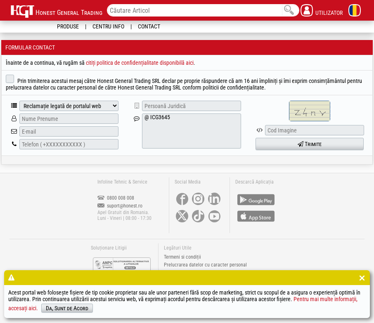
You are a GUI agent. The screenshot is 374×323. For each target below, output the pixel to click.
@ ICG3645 (191, 131)
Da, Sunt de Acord (67, 308)
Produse (68, 26)
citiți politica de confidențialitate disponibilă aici (140, 62)
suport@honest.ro (119, 206)
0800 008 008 (115, 198)
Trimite (310, 144)
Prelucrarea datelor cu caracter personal (205, 265)
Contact (149, 26)
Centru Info (108, 26)
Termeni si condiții (182, 257)
